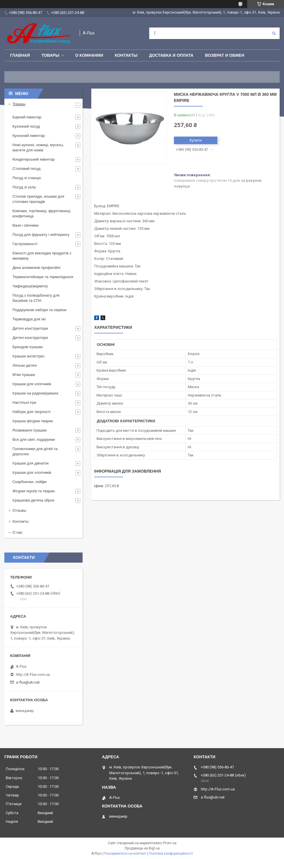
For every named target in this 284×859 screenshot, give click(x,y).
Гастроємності (24, 244)
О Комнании (89, 55)
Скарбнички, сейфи (29, 482)
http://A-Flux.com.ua (33, 674)
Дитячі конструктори (30, 328)
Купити (196, 140)
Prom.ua (169, 843)
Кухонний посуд (26, 126)
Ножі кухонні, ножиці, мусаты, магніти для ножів (38, 147)
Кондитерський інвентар (33, 159)
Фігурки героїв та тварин (33, 491)
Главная (20, 55)
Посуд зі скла (24, 187)
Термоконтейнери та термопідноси (42, 277)
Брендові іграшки (27, 347)
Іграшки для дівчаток (30, 463)
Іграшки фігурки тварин (32, 421)
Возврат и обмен (224, 55)
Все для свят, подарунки (33, 439)
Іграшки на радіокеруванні (35, 393)
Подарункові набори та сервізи (39, 310)
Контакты (126, 55)
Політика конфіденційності (171, 853)
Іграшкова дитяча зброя (33, 500)
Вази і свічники (25, 225)
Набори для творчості (31, 412)
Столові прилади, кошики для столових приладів (38, 199)
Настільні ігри (24, 402)
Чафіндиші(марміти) (30, 286)
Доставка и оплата (171, 55)
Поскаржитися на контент (124, 853)
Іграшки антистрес (28, 356)
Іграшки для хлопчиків (31, 384)
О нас (17, 532)
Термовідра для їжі (28, 319)
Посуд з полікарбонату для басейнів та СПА (35, 298)
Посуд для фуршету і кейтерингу (41, 234)
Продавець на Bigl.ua (142, 848)
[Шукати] (274, 33)
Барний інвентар (26, 117)
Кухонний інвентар (28, 135)
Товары (50, 55)
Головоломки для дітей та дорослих (35, 451)
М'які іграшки (23, 374)
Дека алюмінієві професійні (36, 267)
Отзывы (19, 510)
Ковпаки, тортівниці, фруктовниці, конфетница (41, 213)
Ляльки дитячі (24, 365)
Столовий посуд (26, 168)
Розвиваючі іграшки (29, 430)
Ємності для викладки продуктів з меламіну (41, 255)
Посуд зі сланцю (26, 178)
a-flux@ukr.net (28, 682)
